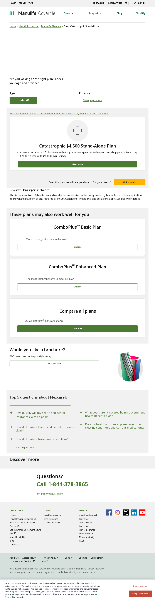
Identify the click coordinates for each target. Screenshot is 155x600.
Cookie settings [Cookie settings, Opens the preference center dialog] (140, 586)
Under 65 (23, 100)
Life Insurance (51, 512)
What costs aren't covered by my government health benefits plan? (115, 407)
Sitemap (83, 551)
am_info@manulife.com (50, 487)
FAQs (81, 533)
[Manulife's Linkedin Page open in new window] (134, 506)
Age (12, 93)
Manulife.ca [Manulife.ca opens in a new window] (26, 3)
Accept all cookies (140, 593)
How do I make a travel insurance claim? (42, 432)
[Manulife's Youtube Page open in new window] (142, 506)
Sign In (141, 3)
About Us (14, 551)
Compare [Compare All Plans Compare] (78, 321)
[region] (77, 589)
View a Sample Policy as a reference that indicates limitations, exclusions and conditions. (59, 113)
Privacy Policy (52, 550)
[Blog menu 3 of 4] (119, 13)
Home (13, 3)
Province (84, 93)
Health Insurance (29, 26)
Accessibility (30, 550)
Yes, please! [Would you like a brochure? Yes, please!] (54, 356)
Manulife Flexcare (51, 26)
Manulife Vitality (17, 530)
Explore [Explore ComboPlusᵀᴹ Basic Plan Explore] (78, 244)
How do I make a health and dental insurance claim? (45, 422)
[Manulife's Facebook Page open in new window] (109, 506)
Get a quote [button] (129, 182)
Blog (12, 533)
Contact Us (115, 3)
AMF (46, 554)
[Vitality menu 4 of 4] (140, 13)
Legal (70, 550)
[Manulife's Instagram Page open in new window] (117, 506)
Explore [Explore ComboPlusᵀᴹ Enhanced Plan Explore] (78, 282)
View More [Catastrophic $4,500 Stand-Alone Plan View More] (77, 164)
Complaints (99, 550)
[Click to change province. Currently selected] (130, 3)
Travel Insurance (52, 515)
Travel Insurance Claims (24, 512)
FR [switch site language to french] (126, 3)
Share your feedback (25, 554)
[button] (69, 13)
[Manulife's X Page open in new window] (126, 506)
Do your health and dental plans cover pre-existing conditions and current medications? (114, 419)
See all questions (25, 440)
